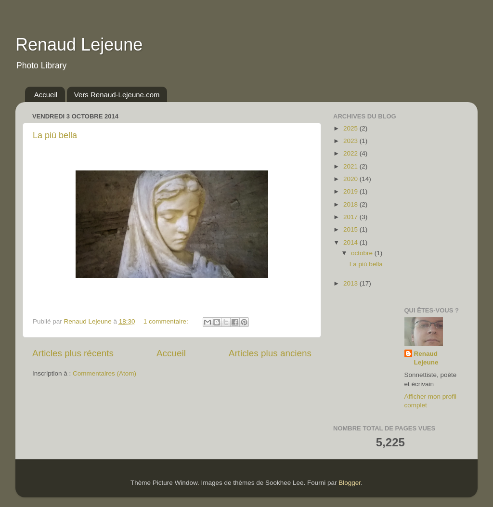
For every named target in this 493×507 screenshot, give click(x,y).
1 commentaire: (166, 321)
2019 (351, 191)
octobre (363, 253)
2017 (351, 217)
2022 (351, 153)
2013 (351, 283)
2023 (351, 140)
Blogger (349, 482)
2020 (351, 178)
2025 (351, 128)
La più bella (55, 135)
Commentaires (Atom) (104, 373)
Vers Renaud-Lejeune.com (117, 95)
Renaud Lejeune (79, 44)
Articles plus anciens (270, 353)
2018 (351, 204)
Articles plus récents (73, 353)
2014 (351, 242)
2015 (351, 229)
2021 (351, 166)
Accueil (45, 95)
